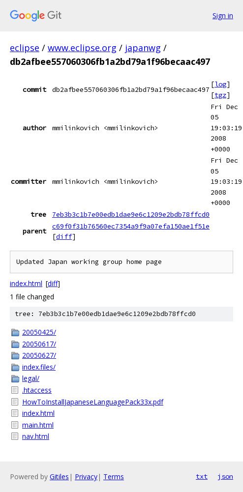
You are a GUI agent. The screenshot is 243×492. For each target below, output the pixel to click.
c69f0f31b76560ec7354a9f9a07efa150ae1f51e (131, 226)
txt (202, 476)
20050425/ (39, 332)
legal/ (30, 378)
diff (64, 236)
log (220, 84)
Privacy (86, 476)
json (225, 476)
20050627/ (39, 355)
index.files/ (39, 367)
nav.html (35, 436)
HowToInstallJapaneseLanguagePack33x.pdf (92, 401)
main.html (38, 425)
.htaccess (37, 390)
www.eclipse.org (82, 48)
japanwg (143, 48)
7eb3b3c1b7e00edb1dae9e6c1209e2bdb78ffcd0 (131, 214)
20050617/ (39, 343)
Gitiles (59, 476)
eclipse (24, 48)
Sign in (223, 15)
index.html (26, 283)
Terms (113, 476)
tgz (220, 94)
